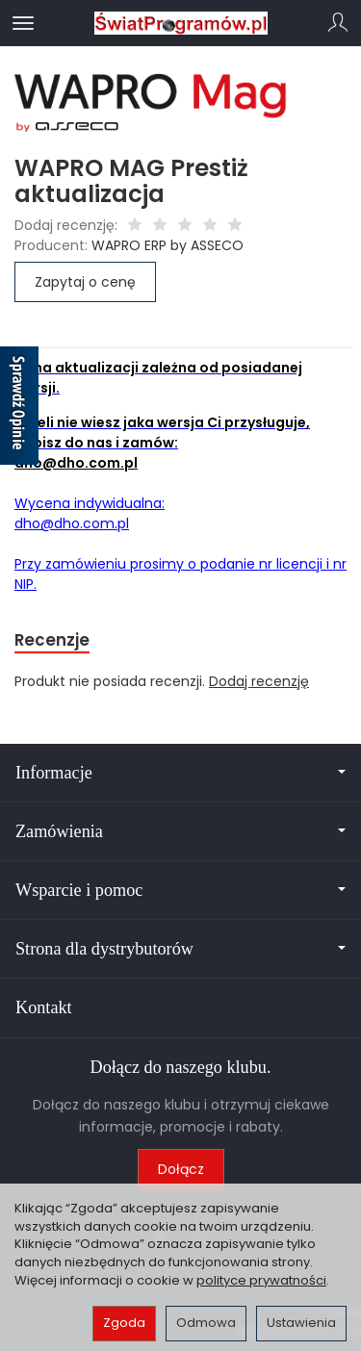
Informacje (180, 772)
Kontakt (43, 1007)
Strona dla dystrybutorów (180, 948)
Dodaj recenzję (259, 681)
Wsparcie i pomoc (180, 890)
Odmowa (206, 1322)
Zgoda (124, 1322)
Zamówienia (180, 831)
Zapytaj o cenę (85, 282)
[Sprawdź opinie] (19, 409)
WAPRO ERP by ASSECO (167, 245)
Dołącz (181, 1169)
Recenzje (52, 639)
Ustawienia (301, 1322)
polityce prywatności (261, 1280)
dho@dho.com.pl (76, 462)
